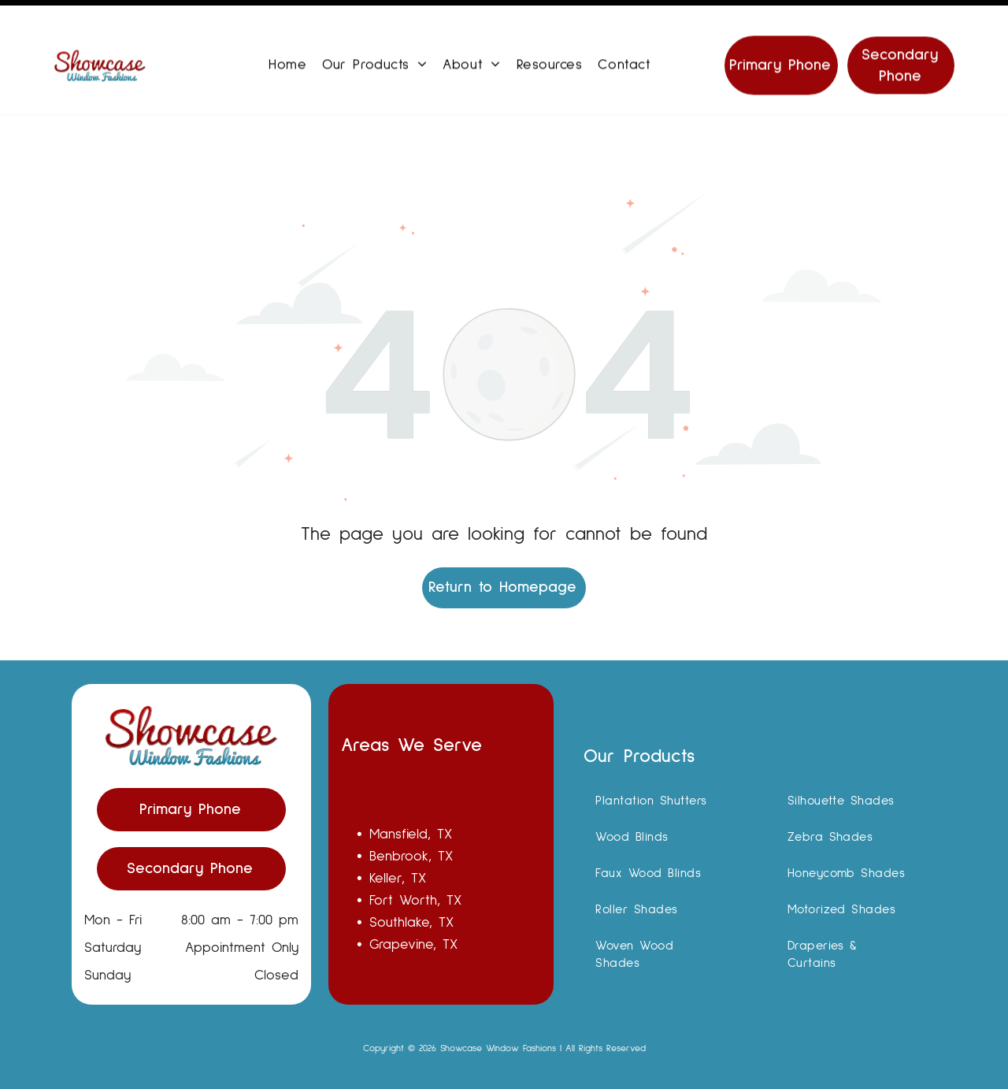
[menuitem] (287, 49)
